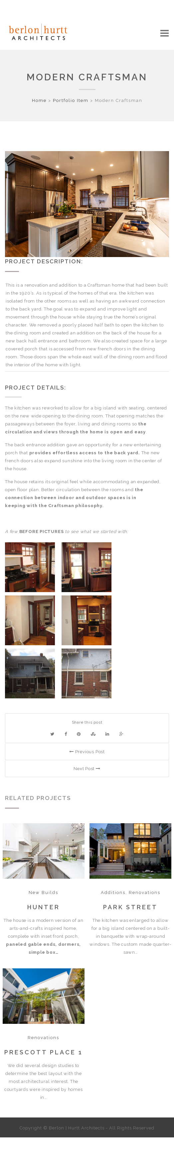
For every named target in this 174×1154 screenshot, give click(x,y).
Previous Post (87, 751)
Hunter (43, 907)
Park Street (130, 907)
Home (39, 100)
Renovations (144, 892)
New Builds (43, 892)
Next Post (87, 768)
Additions (113, 892)
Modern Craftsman (87, 77)
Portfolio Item (70, 100)
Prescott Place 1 (43, 1052)
